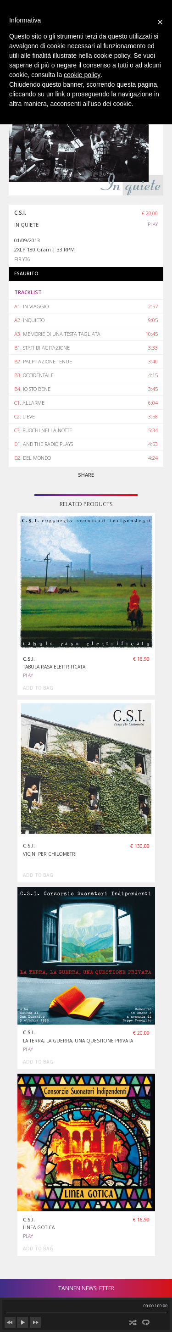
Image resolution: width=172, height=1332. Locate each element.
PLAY (153, 224)
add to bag (38, 688)
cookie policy (82, 74)
